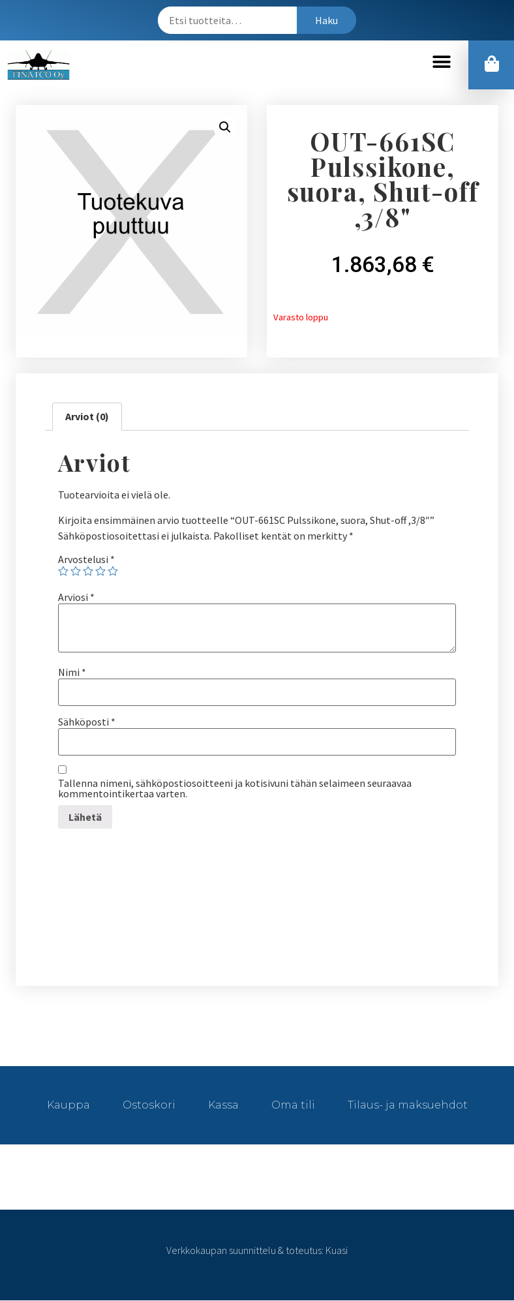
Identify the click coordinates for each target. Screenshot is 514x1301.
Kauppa (68, 1105)
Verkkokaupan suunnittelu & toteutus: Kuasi (257, 1250)
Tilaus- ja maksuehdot (408, 1105)
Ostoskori (149, 1105)
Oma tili (293, 1105)
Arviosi (76, 597)
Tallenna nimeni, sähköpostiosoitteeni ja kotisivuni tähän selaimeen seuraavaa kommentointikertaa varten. (235, 788)
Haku (326, 20)
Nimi (72, 672)
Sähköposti (86, 722)
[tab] (87, 417)
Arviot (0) (87, 416)
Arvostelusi (86, 560)
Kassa (223, 1105)
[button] (441, 62)
